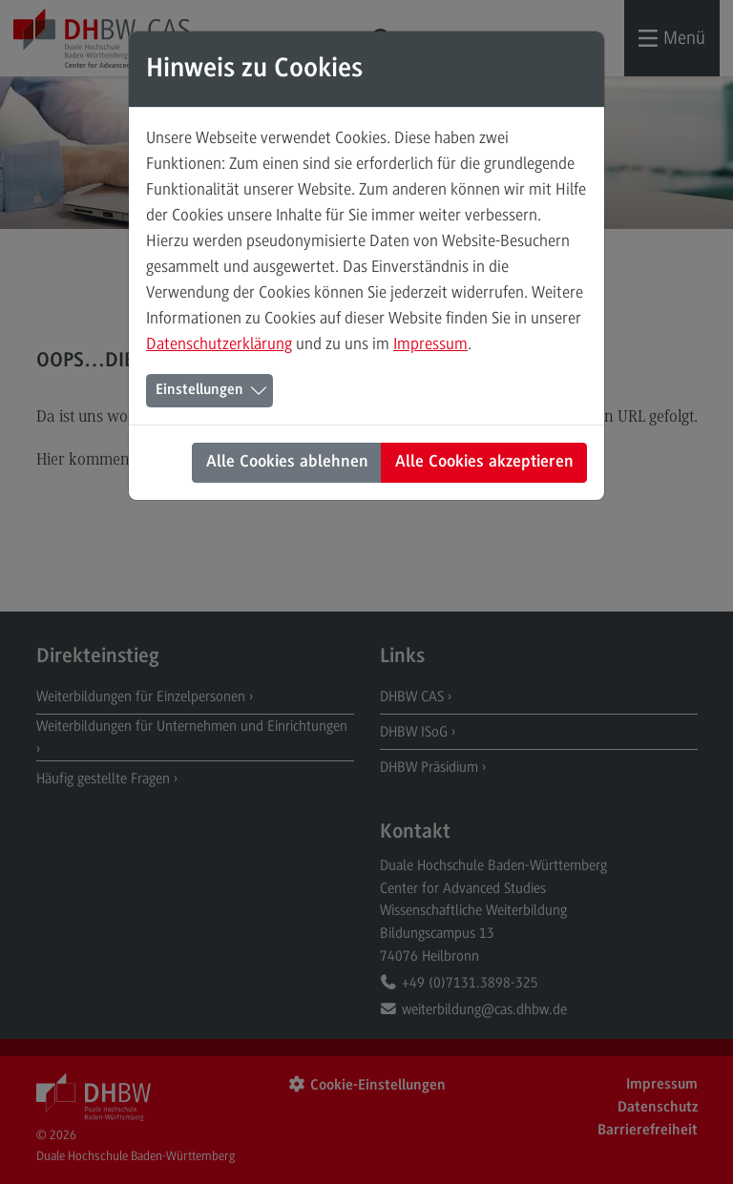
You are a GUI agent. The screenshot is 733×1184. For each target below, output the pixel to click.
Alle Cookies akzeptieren (484, 462)
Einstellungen (199, 390)
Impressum (430, 343)
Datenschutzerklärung (219, 343)
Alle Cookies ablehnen (287, 462)
